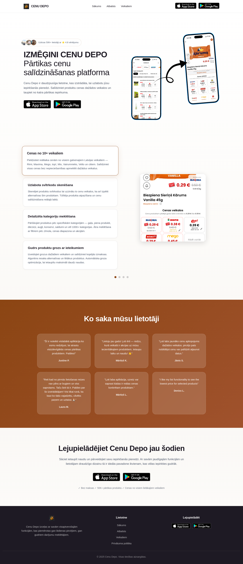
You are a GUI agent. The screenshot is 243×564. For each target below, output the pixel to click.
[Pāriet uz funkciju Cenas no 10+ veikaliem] (115, 277)
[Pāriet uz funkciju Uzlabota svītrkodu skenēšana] (119, 277)
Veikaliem (126, 6)
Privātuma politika (121, 543)
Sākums (96, 6)
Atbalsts (110, 6)
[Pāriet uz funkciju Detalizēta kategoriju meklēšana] (124, 277)
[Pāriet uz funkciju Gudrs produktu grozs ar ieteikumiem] (128, 277)
